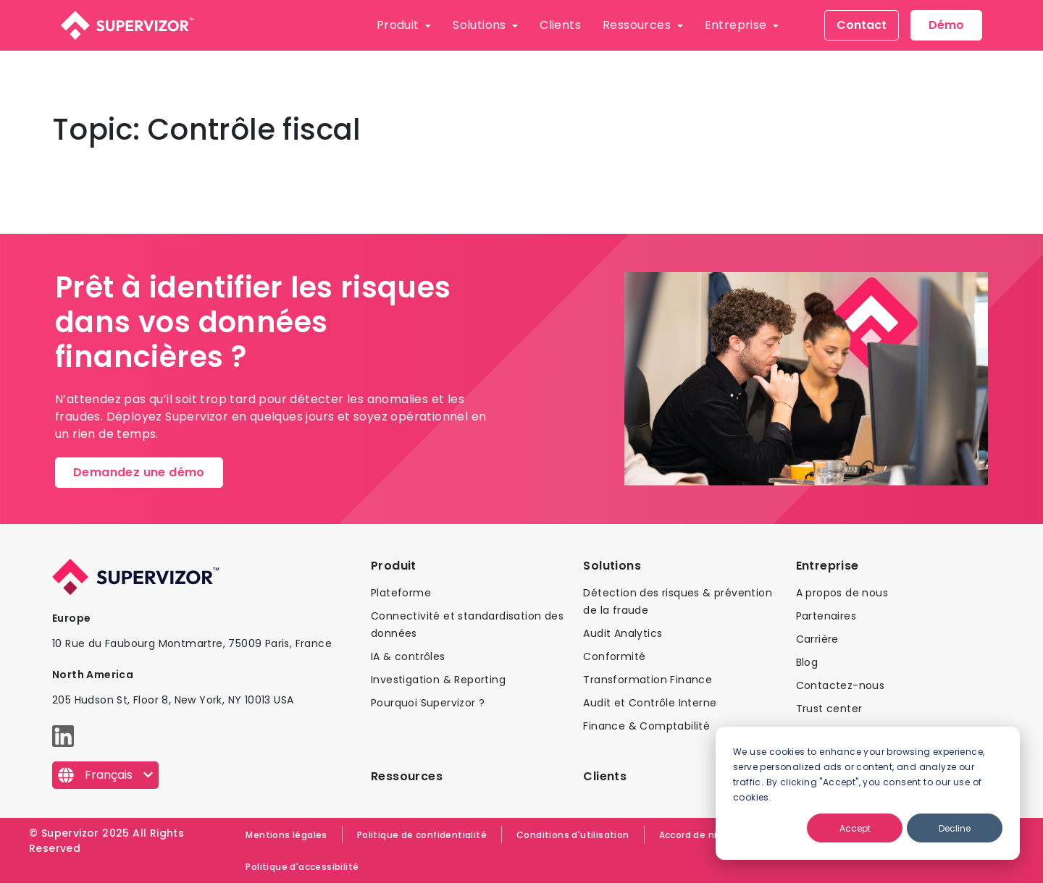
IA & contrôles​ (408, 656)
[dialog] (868, 793)
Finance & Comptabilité (646, 726)
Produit (399, 25)
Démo (946, 25)
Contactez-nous (840, 685)
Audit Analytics (622, 633)
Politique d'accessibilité (302, 867)
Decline (955, 828)
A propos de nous (842, 593)
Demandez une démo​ (139, 472)
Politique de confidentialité (422, 835)
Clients (560, 25)
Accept (855, 828)
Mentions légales (286, 835)
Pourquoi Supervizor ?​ (428, 703)
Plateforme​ (401, 593)
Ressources (638, 25)
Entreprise (737, 25)
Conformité (614, 656)
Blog (807, 662)
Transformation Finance (647, 679)
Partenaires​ (826, 616)
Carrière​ (817, 639)
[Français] (105, 775)
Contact (862, 25)
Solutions (481, 25)
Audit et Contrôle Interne (649, 703)
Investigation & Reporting (438, 679)
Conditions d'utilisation (572, 835)
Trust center (829, 708)
